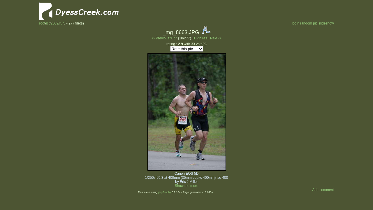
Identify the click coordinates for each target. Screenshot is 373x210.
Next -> (215, 38)
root (42, 23)
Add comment (323, 190)
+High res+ (201, 38)
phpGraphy (164, 192)
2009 (55, 23)
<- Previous (160, 38)
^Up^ (173, 38)
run (61, 23)
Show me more (186, 186)
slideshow (326, 23)
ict (48, 23)
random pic (308, 23)
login (295, 23)
